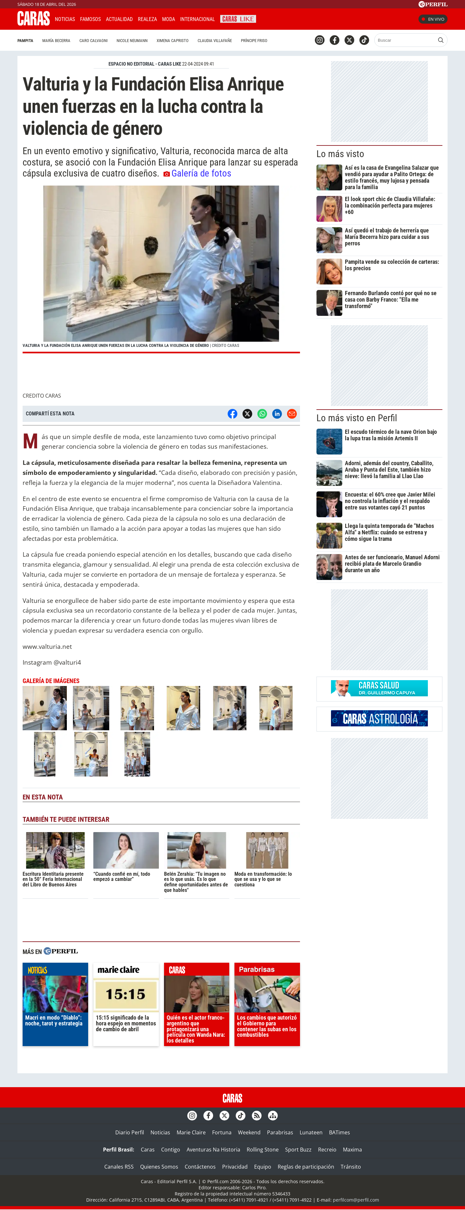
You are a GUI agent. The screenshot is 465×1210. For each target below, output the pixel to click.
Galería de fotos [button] (197, 173)
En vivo (433, 19)
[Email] (292, 414)
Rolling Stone (263, 1149)
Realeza (147, 19)
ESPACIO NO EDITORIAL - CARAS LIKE (144, 64)
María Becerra (56, 40)
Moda (168, 19)
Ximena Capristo (173, 40)
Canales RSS (119, 1166)
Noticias (65, 19)
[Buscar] (405, 40)
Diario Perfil (129, 1132)
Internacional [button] (197, 19)
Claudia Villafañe (215, 40)
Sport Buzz (298, 1149)
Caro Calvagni (93, 40)
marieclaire (126, 971)
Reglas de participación (306, 1166)
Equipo (262, 1166)
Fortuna (222, 1132)
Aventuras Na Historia (213, 1149)
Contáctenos (200, 1166)
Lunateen (311, 1132)
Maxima (352, 1149)
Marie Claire (191, 1132)
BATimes (339, 1132)
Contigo (170, 1149)
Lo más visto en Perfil (356, 417)
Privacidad (235, 1166)
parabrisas (267, 971)
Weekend (249, 1132)
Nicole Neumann (132, 40)
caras (197, 971)
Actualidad (119, 19)
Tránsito (351, 1166)
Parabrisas (280, 1132)
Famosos (90, 19)
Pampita (25, 40)
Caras (148, 1149)
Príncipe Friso (254, 40)
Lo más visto (340, 153)
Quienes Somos (159, 1166)
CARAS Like (238, 18)
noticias (55, 971)
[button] (161, 269)
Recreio (327, 1149)
